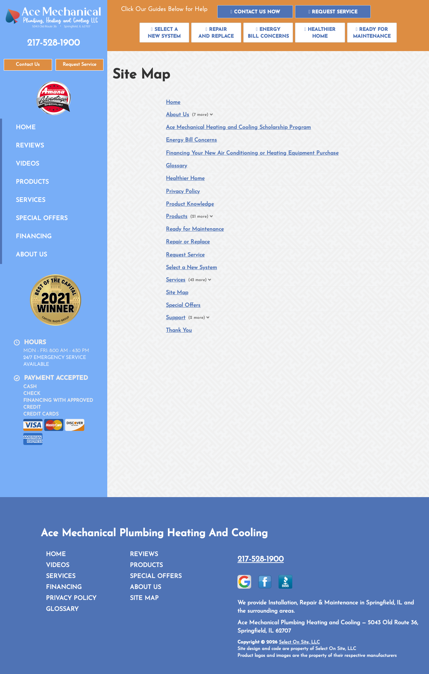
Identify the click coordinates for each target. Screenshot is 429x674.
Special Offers (42, 218)
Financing (33, 237)
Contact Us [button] (28, 64)
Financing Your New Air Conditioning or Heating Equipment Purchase (252, 153)
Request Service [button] (79, 64)
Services (30, 200)
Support (175, 318)
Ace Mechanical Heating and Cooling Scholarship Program (238, 127)
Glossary (176, 166)
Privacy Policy (183, 191)
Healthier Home (185, 178)
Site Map (177, 293)
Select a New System (191, 267)
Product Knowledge (190, 204)
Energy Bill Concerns (191, 140)
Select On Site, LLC (299, 642)
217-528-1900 (260, 559)
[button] (255, 11)
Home (26, 128)
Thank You (179, 330)
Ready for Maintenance (195, 229)
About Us (31, 255)
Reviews (30, 146)
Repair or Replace (188, 242)
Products (32, 182)
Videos (27, 164)
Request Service (185, 255)
